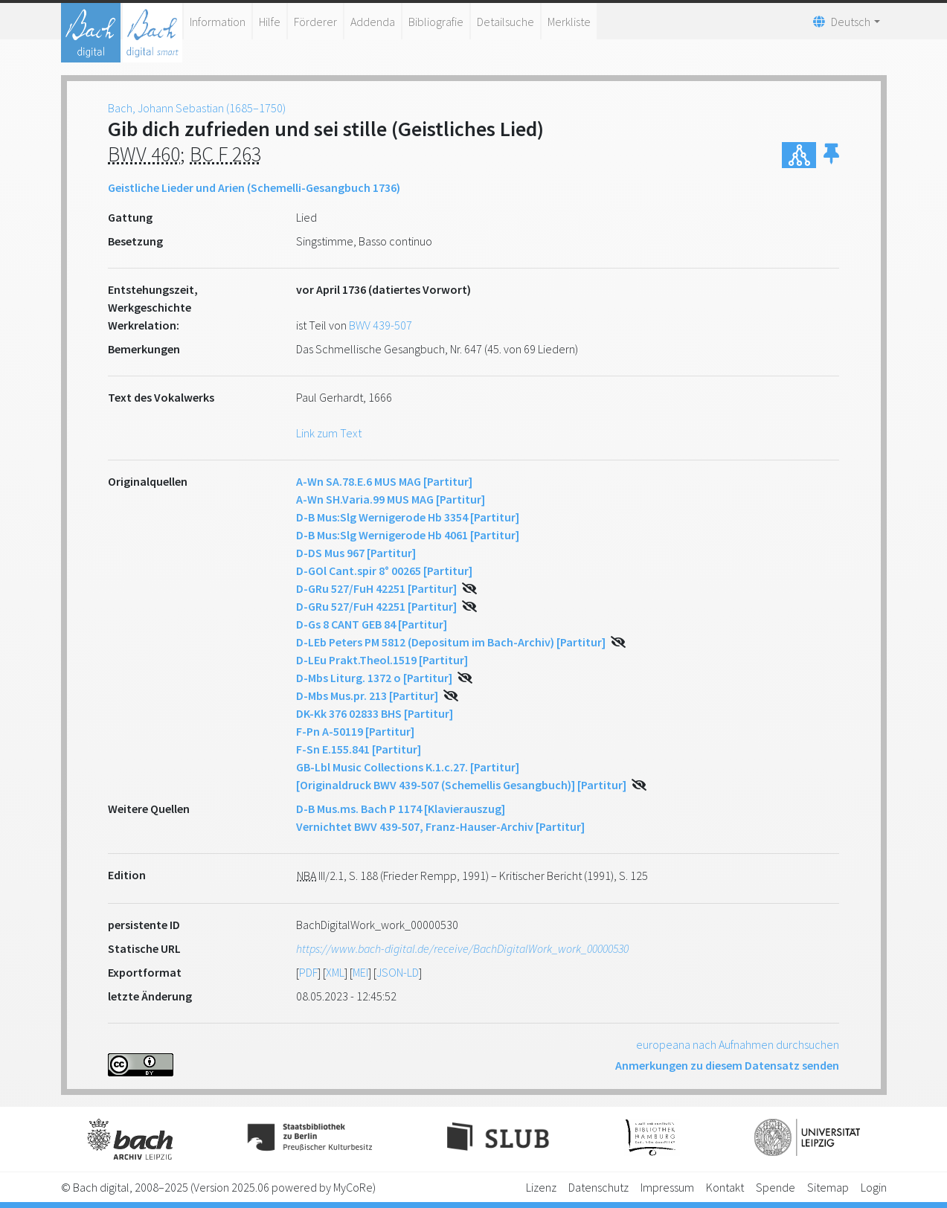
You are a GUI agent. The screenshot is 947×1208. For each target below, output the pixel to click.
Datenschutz (598, 1187)
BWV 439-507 (380, 325)
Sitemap (828, 1187)
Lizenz (541, 1187)
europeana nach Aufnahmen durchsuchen (737, 1044)
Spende (775, 1187)
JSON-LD (397, 972)
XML (335, 972)
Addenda (372, 21)
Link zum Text (329, 432)
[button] (831, 155)
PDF (308, 972)
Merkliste (569, 21)
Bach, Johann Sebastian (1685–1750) (197, 107)
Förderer (315, 21)
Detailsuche (505, 21)
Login (874, 1187)
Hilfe (269, 21)
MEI (360, 972)
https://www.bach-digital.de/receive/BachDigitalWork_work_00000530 (462, 948)
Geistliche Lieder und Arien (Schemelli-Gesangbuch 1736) (254, 187)
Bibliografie (435, 21)
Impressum (667, 1187)
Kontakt (725, 1187)
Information (217, 21)
